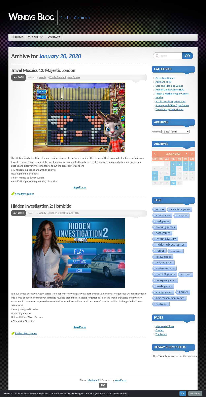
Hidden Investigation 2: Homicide (41, 206)
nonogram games (24, 193)
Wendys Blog (31, 16)
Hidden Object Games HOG (64, 212)
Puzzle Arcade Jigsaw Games (64, 77)
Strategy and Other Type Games (172, 105)
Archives (156, 131)
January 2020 (173, 153)
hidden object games (26, 333)
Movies (159, 97)
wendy (42, 77)
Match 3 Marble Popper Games (172, 93)
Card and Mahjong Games (169, 85)
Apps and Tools (163, 81)
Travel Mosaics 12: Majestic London (43, 70)
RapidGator (80, 187)
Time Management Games (169, 109)
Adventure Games (165, 77)
